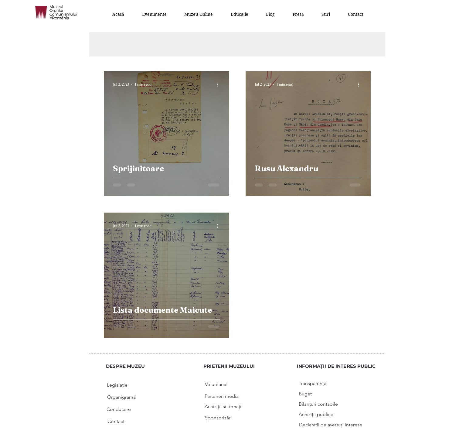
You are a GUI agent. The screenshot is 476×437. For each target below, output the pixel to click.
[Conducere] (119, 409)
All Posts (140, 44)
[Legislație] (117, 385)
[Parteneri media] (222, 396)
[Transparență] (312, 383)
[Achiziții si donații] (224, 406)
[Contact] (116, 421)
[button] (154, 14)
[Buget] (305, 394)
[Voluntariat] (216, 384)
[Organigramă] (121, 397)
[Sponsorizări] (218, 418)
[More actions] (219, 84)
